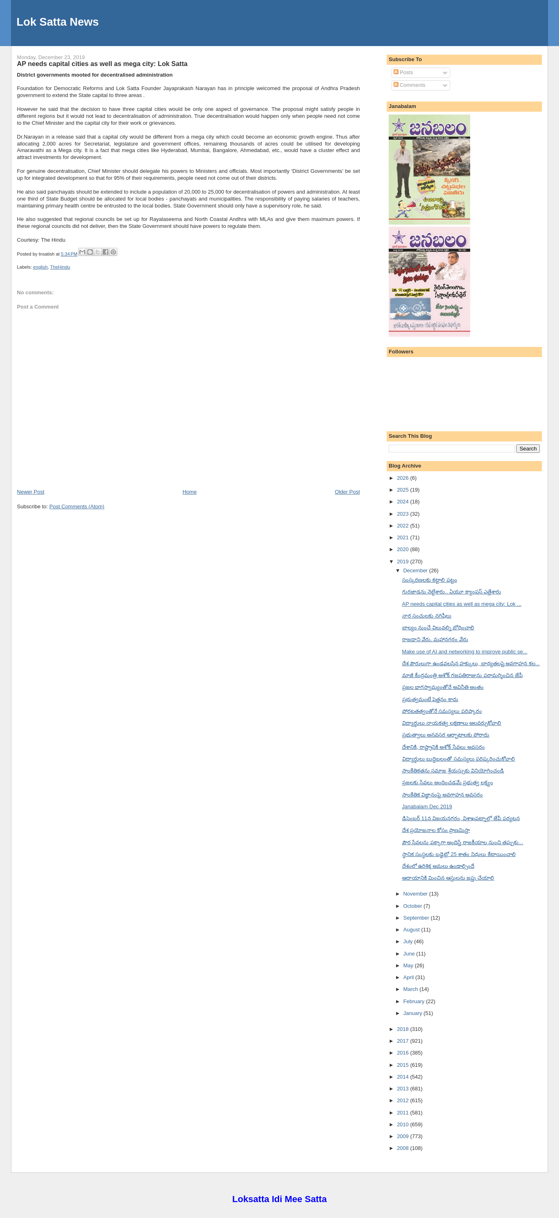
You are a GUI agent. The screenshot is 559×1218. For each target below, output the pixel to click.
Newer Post (30, 492)
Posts (403, 72)
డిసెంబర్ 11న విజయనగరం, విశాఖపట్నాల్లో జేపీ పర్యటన (461, 818)
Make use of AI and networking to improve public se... (465, 652)
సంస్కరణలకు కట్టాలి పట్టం (429, 580)
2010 (403, 1124)
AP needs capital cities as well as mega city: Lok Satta (102, 63)
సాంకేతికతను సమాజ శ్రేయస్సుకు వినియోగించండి (453, 771)
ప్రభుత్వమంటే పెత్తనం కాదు (430, 699)
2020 (403, 549)
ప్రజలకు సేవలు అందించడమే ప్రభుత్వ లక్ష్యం (447, 782)
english (40, 267)
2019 (403, 561)
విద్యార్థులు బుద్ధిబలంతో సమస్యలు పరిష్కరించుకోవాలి (458, 759)
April (409, 977)
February (414, 1001)
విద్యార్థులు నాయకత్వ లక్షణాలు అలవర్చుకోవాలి (452, 723)
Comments (409, 85)
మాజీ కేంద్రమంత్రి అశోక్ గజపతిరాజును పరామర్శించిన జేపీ (462, 675)
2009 (403, 1136)
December (416, 570)
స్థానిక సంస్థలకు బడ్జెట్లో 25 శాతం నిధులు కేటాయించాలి (459, 854)
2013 (403, 1089)
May (409, 965)
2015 (403, 1065)
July (408, 941)
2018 (403, 1029)
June (409, 954)
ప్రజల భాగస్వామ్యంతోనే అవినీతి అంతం (443, 687)
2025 (403, 490)
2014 (403, 1077)
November (416, 894)
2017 (403, 1041)
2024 (403, 502)
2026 (403, 478)
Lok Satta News (58, 21)
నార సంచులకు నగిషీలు (426, 616)
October (413, 906)
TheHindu (60, 267)
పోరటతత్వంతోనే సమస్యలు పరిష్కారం (442, 711)
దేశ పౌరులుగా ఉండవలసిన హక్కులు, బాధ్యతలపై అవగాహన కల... (471, 663)
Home (190, 492)
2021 (403, 537)
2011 (403, 1113)
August (412, 930)
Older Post (347, 492)
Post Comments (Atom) (76, 506)
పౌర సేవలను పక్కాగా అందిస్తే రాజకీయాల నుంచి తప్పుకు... (463, 842)
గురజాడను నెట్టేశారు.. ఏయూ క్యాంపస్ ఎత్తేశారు (452, 592)
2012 (403, 1100)
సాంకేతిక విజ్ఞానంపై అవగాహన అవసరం (442, 795)
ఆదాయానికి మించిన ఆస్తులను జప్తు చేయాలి (448, 878)
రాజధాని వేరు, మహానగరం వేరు (435, 639)
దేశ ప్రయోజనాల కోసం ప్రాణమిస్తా (436, 830)
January (413, 1013)
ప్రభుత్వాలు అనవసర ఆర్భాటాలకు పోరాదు (446, 735)
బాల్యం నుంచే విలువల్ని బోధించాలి (438, 627)
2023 (403, 514)
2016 (403, 1053)
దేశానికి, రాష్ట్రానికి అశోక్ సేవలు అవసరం (443, 747)
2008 (403, 1148)
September (417, 918)
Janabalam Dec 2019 (427, 806)
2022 (403, 526)
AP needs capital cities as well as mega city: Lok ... (462, 604)
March (411, 989)
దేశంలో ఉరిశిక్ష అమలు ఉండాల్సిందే (438, 866)
